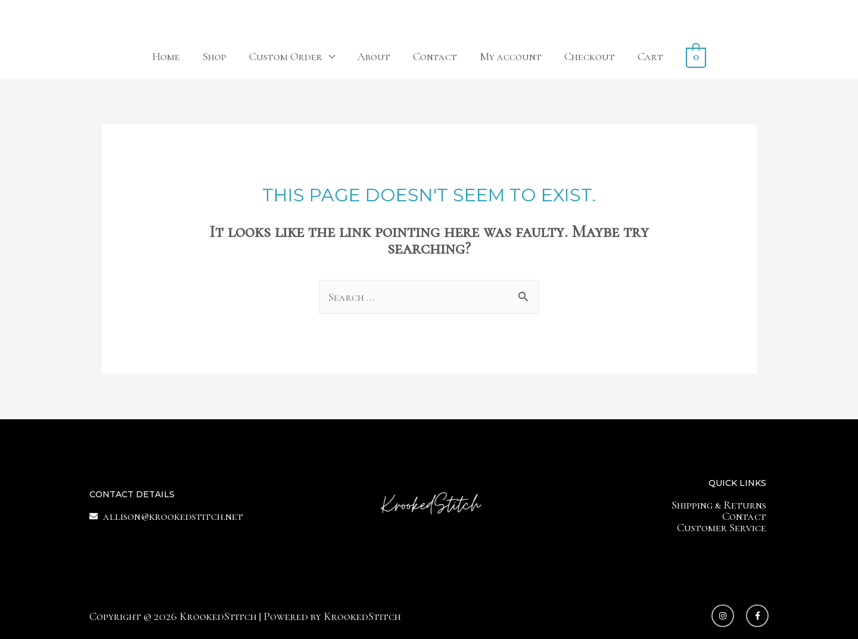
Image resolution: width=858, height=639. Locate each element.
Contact (435, 56)
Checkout (589, 56)
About (374, 56)
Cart (650, 56)
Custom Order (285, 56)
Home (166, 56)
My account (511, 56)
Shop (214, 56)
